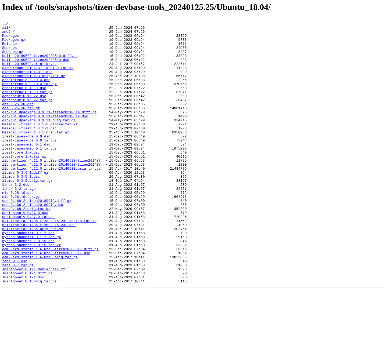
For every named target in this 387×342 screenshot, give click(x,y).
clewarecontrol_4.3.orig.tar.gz (33, 87)
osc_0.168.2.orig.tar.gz (26, 246)
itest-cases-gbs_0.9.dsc (26, 159)
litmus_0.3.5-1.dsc (21, 207)
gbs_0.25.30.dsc (18, 120)
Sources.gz (12, 58)
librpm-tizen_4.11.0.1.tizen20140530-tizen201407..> (54, 188)
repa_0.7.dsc (14, 309)
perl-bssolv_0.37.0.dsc (25, 251)
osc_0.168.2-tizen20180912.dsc (32, 241)
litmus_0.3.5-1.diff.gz (25, 203)
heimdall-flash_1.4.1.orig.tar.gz (35, 154)
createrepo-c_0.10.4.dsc (26, 91)
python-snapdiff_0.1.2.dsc (28, 275)
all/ (6, 29)
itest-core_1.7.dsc (21, 178)
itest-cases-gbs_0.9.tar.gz (29, 164)
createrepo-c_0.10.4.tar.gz (29, 96)
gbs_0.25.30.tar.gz (21, 125)
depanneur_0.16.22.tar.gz (27, 116)
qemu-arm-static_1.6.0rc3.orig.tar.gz (40, 304)
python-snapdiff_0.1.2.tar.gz (31, 280)
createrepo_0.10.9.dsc (24, 101)
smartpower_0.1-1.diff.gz (27, 323)
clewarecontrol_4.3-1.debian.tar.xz (37, 77)
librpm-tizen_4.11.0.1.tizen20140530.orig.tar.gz (51, 198)
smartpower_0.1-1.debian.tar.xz (33, 318)
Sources (9, 53)
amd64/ (8, 33)
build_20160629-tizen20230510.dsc (35, 67)
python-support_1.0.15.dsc (28, 285)
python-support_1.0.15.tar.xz (31, 290)
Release (9, 48)
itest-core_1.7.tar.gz (24, 183)
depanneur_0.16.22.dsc (24, 111)
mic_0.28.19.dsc (18, 227)
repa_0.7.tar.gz (18, 314)
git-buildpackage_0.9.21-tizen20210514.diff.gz (49, 130)
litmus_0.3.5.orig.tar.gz (27, 212)
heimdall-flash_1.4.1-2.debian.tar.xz (40, 145)
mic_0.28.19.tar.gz (21, 232)
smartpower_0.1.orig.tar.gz (29, 333)
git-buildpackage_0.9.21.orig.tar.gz (39, 140)
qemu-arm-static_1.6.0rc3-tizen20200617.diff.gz (50, 294)
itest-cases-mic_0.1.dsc (26, 169)
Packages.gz (13, 43)
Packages (10, 38)
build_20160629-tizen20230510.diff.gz (40, 62)
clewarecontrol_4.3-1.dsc (27, 82)
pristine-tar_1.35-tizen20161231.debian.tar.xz (49, 261)
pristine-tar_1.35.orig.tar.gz (32, 270)
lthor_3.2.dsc (15, 217)
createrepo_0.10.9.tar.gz (27, 106)
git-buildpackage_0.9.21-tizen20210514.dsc (45, 135)
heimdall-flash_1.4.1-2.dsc (29, 149)
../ (5, 24)
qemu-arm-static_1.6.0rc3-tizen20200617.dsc (46, 299)
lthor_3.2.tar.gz (19, 222)
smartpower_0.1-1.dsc (23, 328)
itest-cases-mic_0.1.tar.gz (29, 174)
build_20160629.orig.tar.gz (29, 72)
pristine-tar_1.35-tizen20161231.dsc (39, 265)
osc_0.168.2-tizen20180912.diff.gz (36, 236)
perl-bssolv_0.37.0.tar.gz (28, 256)
